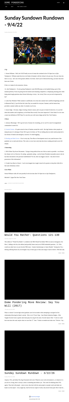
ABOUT (11, 6)
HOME (5, 6)
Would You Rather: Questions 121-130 (32, 235)
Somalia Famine (10, 129)
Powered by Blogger (34, 396)
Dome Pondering (14, 2)
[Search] (58, 3)
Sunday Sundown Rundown (16, 183)
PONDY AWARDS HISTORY (21, 6)
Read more (62, 253)
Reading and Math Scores (12, 138)
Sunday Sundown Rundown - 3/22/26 (30, 373)
